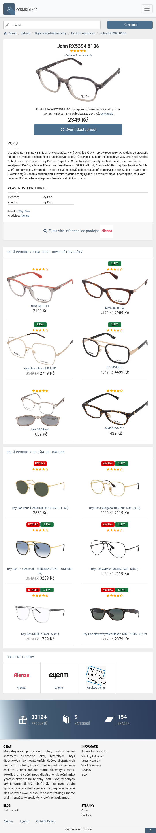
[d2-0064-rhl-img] (115, 348)
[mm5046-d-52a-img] (115, 409)
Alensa (25, 215)
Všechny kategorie (92, 756)
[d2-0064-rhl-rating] (115, 330)
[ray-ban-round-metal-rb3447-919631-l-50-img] (40, 488)
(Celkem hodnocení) (78, 55)
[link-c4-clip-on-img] (40, 409)
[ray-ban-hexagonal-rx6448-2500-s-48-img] (115, 488)
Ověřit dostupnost (78, 129)
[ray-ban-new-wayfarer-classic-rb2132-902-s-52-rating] (115, 596)
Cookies (86, 815)
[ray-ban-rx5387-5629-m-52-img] (40, 614)
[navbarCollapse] (147, 8)
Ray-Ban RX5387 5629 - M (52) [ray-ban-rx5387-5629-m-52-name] (40, 634)
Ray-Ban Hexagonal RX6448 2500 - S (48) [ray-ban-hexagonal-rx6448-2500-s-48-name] (114, 508)
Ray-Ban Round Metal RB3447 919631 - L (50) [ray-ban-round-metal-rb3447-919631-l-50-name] (40, 508)
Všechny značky (91, 760)
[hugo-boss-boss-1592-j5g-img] (40, 349)
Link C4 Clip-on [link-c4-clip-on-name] (40, 429)
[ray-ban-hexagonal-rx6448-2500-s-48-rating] (115, 469)
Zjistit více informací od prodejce (78, 231)
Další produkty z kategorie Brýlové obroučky (44, 252)
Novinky (86, 770)
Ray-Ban (24, 211)
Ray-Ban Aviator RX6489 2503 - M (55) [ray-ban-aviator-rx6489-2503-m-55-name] (114, 569)
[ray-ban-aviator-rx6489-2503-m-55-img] (115, 549)
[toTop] (150, 830)
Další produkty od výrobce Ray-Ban (36, 452)
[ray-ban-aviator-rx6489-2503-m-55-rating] (115, 530)
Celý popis (106, 113)
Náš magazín (11, 810)
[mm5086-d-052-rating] (115, 269)
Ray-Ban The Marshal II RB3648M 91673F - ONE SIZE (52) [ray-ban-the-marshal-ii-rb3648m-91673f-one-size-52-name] (40, 571)
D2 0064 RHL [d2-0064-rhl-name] (115, 367)
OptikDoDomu (45, 821)
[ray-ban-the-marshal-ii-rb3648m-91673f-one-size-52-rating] (40, 530)
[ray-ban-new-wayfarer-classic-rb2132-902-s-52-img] (115, 614)
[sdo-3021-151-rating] (40, 269)
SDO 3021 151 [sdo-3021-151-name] (40, 306)
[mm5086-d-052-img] (115, 288)
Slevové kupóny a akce (94, 751)
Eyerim (24, 821)
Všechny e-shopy (91, 765)
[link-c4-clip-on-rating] (40, 391)
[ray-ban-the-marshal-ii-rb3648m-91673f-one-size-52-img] (40, 549)
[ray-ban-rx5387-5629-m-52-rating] (40, 596)
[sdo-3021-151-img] (40, 287)
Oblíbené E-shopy (21, 657)
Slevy (84, 774)
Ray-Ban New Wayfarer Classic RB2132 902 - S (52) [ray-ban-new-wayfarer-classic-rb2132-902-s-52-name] (115, 634)
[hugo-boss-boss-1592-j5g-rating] (40, 330)
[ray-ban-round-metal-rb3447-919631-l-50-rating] (40, 469)
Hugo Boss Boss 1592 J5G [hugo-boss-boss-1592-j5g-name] (40, 368)
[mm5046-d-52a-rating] (115, 391)
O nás (84, 810)
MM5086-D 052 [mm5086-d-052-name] (114, 308)
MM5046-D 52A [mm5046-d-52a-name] (114, 428)
